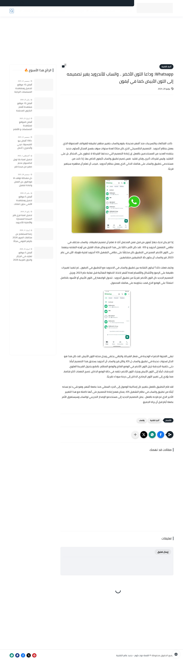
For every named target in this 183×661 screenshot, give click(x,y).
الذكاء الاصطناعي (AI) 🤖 (52, 11)
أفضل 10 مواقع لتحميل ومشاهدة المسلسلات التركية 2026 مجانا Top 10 (23, 88)
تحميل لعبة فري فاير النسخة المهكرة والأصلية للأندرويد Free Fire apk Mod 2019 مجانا (22, 218)
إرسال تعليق (162, 552)
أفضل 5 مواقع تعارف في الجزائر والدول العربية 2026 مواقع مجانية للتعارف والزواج (22, 256)
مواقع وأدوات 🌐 (74, 11)
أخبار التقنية (166, 66)
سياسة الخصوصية (123, 3)
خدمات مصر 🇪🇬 (106, 11)
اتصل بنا (109, 3)
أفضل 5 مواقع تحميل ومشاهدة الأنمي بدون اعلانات (23, 200)
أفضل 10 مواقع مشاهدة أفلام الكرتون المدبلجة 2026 (24, 106)
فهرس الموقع (96, 3)
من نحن (72, 3)
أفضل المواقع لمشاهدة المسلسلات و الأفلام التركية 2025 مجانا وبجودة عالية (22, 125)
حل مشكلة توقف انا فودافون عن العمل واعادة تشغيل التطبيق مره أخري (22, 181)
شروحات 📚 (91, 11)
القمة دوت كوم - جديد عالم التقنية (132, 655)
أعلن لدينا (82, 3)
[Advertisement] (91, 42)
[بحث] (12, 11)
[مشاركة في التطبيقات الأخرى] (135, 434)
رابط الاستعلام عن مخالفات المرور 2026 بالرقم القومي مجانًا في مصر (22, 237)
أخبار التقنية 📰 (123, 11)
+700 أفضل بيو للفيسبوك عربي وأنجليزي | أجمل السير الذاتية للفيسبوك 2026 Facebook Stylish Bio (22, 144)
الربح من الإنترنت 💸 (28, 11)
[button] (160, 434)
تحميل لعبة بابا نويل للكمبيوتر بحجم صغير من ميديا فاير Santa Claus (22, 163)
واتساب (141, 420)
